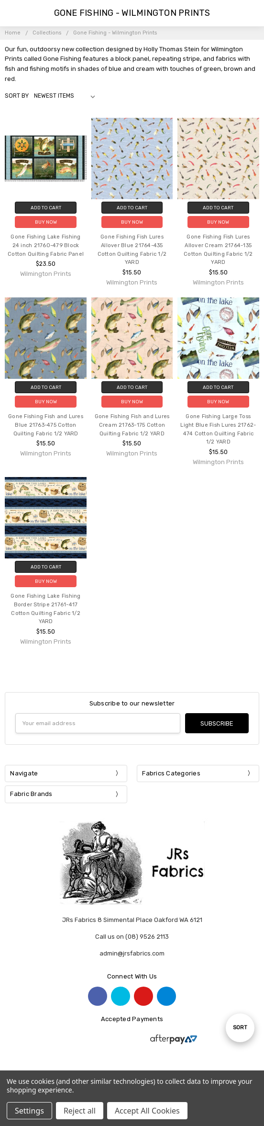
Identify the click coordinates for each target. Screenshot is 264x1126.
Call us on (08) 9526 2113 (132, 936)
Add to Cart (46, 207)
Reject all (80, 1110)
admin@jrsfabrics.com (132, 953)
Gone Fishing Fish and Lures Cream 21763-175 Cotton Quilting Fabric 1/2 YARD (132, 425)
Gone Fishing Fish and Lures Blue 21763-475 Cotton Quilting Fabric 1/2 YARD (45, 425)
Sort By (17, 95)
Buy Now (46, 222)
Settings (29, 1110)
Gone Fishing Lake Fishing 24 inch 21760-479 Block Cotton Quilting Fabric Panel (46, 245)
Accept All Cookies (147, 1110)
